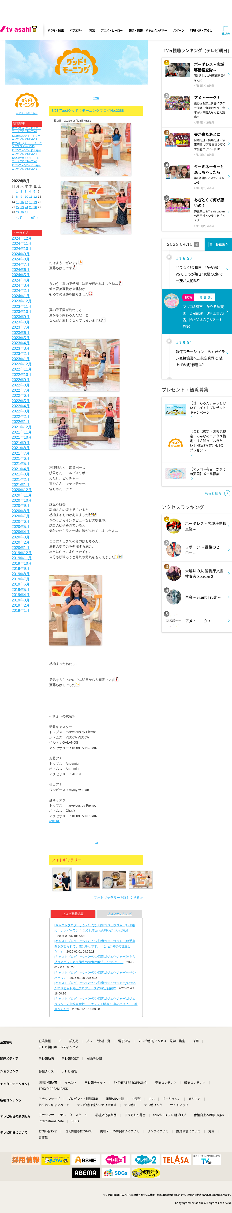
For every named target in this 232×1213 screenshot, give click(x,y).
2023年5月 (21, 338)
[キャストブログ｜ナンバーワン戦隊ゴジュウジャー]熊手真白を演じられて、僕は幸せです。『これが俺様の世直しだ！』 (94, 946)
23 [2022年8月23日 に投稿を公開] (22, 207)
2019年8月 (21, 574)
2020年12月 (22, 490)
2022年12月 (22, 364)
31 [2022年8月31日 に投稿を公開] (26, 212)
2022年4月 (21, 406)
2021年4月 (21, 469)
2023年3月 (21, 348)
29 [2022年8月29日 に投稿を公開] (17, 212)
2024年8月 (21, 259)
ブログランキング (119, 914)
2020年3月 (21, 537)
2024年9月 (21, 254)
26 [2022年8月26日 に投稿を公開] (35, 207)
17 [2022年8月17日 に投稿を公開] (26, 202)
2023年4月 (21, 343)
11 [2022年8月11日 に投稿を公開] (30, 196)
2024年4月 (21, 280)
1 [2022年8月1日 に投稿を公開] (17, 191)
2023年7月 (21, 327)
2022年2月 (21, 417)
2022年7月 (21, 390)
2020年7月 (21, 516)
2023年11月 (22, 306)
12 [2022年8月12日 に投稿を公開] (35, 196)
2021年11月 (22, 432)
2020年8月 (21, 511)
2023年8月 (21, 322)
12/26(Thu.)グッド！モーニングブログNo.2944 (26, 152)
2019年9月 (21, 569)
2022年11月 (22, 369)
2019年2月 (21, 605)
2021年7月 (21, 453)
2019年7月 (21, 579)
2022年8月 (21, 385)
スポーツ (178, 30)
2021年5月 (21, 464)
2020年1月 (21, 548)
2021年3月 (21, 474)
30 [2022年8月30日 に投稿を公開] (22, 212)
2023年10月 (22, 312)
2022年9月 (21, 380)
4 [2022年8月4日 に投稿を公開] (30, 191)
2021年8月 (21, 448)
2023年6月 (21, 333)
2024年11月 (22, 243)
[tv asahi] (19, 30)
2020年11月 (22, 495)
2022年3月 (21, 411)
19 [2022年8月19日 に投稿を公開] (35, 202)
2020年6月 (21, 521)
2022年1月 (21, 422)
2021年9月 (21, 443)
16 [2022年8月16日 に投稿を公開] (22, 202)
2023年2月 (21, 354)
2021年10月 (22, 437)
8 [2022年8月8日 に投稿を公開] (17, 196)
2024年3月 (21, 285)
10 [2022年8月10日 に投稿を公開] (26, 196)
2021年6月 (21, 458)
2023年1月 (21, 359)
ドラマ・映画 (55, 30)
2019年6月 (21, 584)
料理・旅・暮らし (201, 30)
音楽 (91, 30)
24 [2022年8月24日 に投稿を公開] (26, 207)
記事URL (54, 821)
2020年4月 (21, 532)
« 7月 (19, 217)
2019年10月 (22, 563)
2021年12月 (22, 427)
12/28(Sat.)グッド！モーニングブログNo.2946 (26, 137)
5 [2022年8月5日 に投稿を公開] (34, 191)
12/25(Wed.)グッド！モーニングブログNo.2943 (26, 159)
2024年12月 (22, 238)
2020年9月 (21, 506)
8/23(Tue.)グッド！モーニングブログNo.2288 (88, 110)
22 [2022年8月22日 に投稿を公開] (17, 207)
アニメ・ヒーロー (112, 30)
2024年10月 (22, 249)
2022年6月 (21, 395)
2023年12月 (22, 301)
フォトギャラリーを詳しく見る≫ (118, 897)
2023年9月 (21, 317)
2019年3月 (21, 600)
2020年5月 (21, 527)
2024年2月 (21, 291)
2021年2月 (21, 480)
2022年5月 (21, 401)
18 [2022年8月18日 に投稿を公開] (30, 202)
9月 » (34, 217)
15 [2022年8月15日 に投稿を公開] (17, 202)
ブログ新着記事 (73, 914)
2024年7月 (21, 265)
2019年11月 (22, 558)
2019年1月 (21, 610)
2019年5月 (21, 590)
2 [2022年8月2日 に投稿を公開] (21, 191)
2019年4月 (21, 595)
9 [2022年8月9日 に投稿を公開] (21, 196)
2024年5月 (21, 275)
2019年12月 (22, 553)
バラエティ (76, 30)
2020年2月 (21, 542)
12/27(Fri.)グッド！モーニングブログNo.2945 (27, 145)
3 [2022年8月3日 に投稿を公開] (25, 191)
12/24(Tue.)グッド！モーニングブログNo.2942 (26, 167)
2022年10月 (22, 375)
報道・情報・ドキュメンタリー (148, 30)
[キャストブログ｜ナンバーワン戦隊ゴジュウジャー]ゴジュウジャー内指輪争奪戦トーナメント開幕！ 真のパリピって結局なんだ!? (96, 1004)
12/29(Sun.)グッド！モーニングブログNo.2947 (26, 130)
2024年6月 (21, 270)
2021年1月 (21, 485)
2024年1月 (21, 296)
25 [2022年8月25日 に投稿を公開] (30, 207)
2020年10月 (22, 500)
